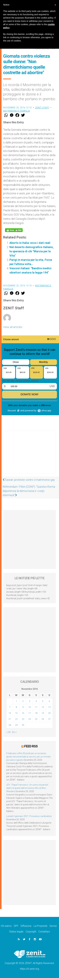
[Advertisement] (29, 455)
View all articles (12, 327)
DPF (16, 925)
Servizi (53, 925)
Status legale (16, 931)
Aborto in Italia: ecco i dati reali (29, 242)
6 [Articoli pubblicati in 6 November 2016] (49, 701)
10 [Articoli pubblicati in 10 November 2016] (29, 707)
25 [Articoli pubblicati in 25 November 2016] (36, 719)
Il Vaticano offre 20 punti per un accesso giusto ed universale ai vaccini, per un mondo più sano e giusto (28, 756)
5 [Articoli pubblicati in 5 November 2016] (42, 701)
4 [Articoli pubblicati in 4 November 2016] (36, 701)
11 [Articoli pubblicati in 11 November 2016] (36, 707)
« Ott (8, 732)
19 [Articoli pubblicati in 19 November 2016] (43, 713)
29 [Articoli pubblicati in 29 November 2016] (16, 725)
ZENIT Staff (42, 107)
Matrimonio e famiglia (16, 111)
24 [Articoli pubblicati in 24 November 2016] (29, 719)
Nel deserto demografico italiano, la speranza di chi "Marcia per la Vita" (31, 251)
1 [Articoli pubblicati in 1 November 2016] (16, 701)
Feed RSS (31, 746)
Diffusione (26, 925)
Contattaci (44, 931)
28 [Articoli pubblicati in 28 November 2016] (9, 725)
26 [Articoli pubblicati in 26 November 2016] (43, 719)
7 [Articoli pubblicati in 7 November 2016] (9, 707)
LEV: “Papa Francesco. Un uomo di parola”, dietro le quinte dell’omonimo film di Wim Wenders (27, 788)
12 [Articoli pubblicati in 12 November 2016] (43, 707)
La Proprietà (40, 925)
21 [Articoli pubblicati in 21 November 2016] (9, 719)
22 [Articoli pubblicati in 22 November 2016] (16, 719)
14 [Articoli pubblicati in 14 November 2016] (9, 713)
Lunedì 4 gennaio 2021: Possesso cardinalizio (29, 816)
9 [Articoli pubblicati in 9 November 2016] (23, 707)
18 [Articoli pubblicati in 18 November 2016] (36, 713)
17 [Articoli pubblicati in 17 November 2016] (29, 713)
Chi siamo (6, 925)
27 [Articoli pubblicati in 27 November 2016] (49, 719)
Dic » (14, 732)
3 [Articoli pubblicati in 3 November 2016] (29, 701)
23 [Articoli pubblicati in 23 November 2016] (23, 719)
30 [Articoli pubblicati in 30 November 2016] (23, 725)
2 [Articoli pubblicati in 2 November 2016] (23, 701)
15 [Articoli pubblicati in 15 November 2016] (16, 713)
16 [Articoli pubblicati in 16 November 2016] (23, 713)
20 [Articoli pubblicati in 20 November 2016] (49, 713)
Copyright (31, 931)
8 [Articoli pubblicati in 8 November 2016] (16, 707)
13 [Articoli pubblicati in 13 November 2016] (49, 707)
